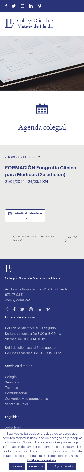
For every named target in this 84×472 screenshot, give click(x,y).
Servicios (12, 382)
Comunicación (16, 393)
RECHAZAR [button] (36, 466)
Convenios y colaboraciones (26, 398)
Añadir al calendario (28, 213)
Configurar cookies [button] (62, 466)
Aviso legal (13, 428)
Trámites (11, 387)
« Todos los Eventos (23, 157)
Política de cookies (41, 460)
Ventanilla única (17, 404)
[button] (75, 24)
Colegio (11, 377)
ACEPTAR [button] (17, 466)
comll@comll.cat (17, 300)
